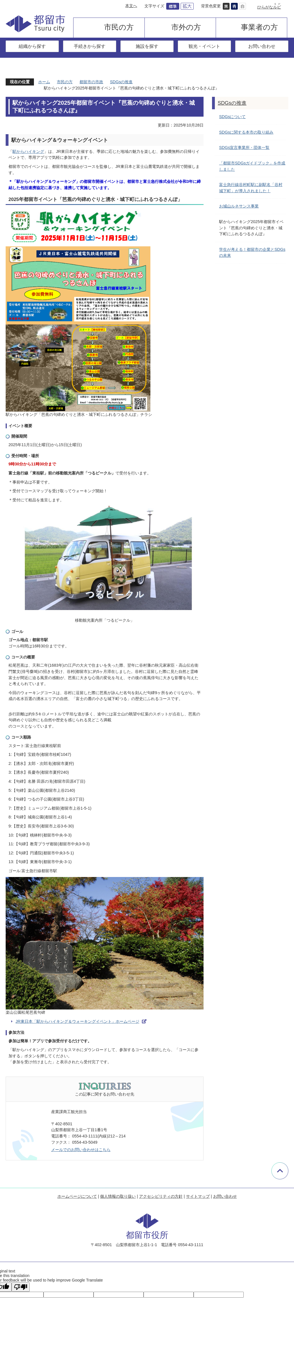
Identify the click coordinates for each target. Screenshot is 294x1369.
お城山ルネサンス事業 (239, 206)
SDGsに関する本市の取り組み (246, 132)
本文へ (131, 5)
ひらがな (269, 7)
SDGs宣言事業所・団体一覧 (244, 147)
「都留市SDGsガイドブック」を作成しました (252, 166)
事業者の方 (259, 27)
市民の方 (119, 27)
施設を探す (147, 46)
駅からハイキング (28, 151)
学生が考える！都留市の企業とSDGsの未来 (252, 252)
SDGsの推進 (121, 82)
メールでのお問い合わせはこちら (81, 1149)
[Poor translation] (21, 1287)
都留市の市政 (91, 82)
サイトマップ (198, 1196)
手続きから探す (89, 46)
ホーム (44, 82)
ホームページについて (77, 1196)
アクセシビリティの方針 (161, 1196)
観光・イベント (204, 46)
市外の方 (186, 27)
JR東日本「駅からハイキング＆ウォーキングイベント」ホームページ (77, 1021)
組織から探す (32, 46)
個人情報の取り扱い (118, 1196)
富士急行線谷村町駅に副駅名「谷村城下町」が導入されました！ (250, 187)
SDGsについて (232, 116)
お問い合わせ (261, 46)
